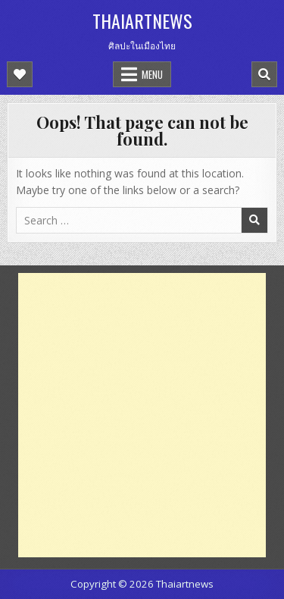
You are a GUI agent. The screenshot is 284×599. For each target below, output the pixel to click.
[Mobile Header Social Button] (20, 74)
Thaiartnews (142, 20)
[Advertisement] (142, 415)
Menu (152, 74)
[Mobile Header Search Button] (264, 74)
